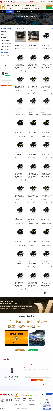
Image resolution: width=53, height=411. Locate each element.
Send (7, 85)
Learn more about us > (26, 347)
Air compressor (3, 31)
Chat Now (47, 408)
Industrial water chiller (5, 49)
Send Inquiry (37, 380)
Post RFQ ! (46, 384)
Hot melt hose (3, 37)
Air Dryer (2, 34)
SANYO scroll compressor (5, 46)
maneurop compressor (5, 58)
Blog (23, 404)
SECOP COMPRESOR (4, 52)
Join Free (51, 1)
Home (24, 400)
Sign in (49, 1)
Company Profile (25, 403)
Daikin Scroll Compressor (5, 40)
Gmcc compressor (4, 61)
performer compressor (5, 55)
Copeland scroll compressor (6, 43)
